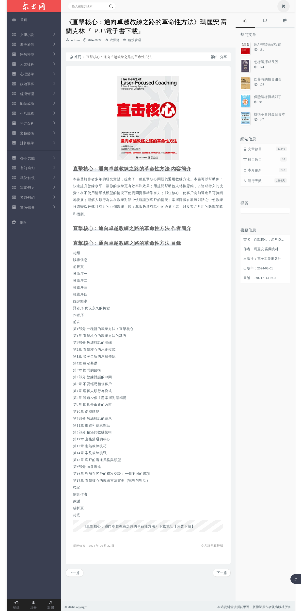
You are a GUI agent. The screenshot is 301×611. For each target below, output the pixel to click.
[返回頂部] (295, 579)
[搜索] (111, 6)
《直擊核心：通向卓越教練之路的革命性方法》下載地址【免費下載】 (139, 526)
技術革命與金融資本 (269, 114)
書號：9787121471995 (259, 278)
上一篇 (74, 573)
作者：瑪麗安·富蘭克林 (261, 249)
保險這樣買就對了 (268, 97)
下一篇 (222, 573)
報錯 (214, 57)
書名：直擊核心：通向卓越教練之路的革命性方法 (265, 239)
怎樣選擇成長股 (266, 62)
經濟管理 (134, 40)
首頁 (75, 57)
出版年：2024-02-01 (258, 268)
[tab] (245, 20)
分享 (223, 57)
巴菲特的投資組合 (268, 79)
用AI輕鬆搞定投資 (267, 44)
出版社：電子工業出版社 (262, 258)
